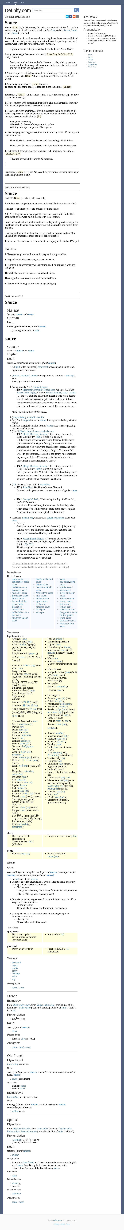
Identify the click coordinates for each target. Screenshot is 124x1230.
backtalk (45, 431)
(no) (63, 686)
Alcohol (37, 387)
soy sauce (64, 581)
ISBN (38, 437)
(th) (60, 752)
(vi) (66, 780)
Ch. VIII (29, 544)
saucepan (40, 609)
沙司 (14, 715)
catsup (15, 965)
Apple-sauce (92, 64)
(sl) (65, 736)
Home (8, 2)
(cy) (62, 797)
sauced (50, 875)
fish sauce (17, 606)
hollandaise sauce (20, 612)
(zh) (28, 705)
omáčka (23, 724)
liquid (17, 367)
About (62, 1224)
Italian (10, 1131)
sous (25, 639)
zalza (58, 661)
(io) (24, 779)
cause (14, 987)
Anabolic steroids (35, 417)
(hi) (26, 765)
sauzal (15, 1183)
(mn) (67, 672)
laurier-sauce (42, 584)
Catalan (62, 1128)
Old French (18, 1005)
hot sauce (16, 615)
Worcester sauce (68, 620)
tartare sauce (66, 601)
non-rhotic (112, 41)
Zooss (67, 647)
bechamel (16, 962)
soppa (23, 853)
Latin (21, 1007)
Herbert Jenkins (53, 392)
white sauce (65, 618)
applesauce (17, 581)
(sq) (29, 641)
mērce (59, 639)
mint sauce (41, 595)
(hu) (31, 771)
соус (23, 796)
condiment (43, 367)
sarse (74, 490)
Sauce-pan (91, 62)
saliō (64, 1007)
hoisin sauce (18, 609)
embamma (17, 826)
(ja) (31, 793)
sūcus (21, 824)
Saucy (90, 57)
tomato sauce (66, 606)
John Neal (28, 487)
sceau (28, 1047)
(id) (30, 782)
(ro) (64, 706)
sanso (58, 644)
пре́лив (51, 652)
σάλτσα (22, 757)
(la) (26, 824)
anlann (21, 788)
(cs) (29, 724)
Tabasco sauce (67, 598)
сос (62, 650)
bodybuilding (19, 417)
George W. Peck (31, 499)
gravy (15, 970)
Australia (25, 375)
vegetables (59, 517)
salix (60, 1131)
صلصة (21, 656)
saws (57, 797)
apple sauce (17, 579)
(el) (29, 757)
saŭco (26, 732)
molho (63, 703)
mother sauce (42, 598)
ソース (25, 793)
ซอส (55, 752)
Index (23, 2)
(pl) (60, 701)
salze (28, 1128)
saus (21, 729)
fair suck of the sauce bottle (19, 602)
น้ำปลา (51, 755)
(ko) (28, 807)
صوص (32, 653)
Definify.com (57, 1220)
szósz (26, 771)
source (50, 425)
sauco (19, 779)
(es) (63, 738)
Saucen (42, 326)
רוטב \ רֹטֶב (26, 760)
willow (15, 1111)
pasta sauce (41, 604)
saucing (11, 875)
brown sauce (18, 598)
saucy (62, 579)
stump (43, 420)
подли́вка (52, 712)
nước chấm (53, 786)
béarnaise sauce (19, 590)
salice (16, 1097)
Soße (37, 330)
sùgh (66, 715)
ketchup (70, 375)
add (17, 879)
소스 (22, 807)
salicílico (16, 1193)
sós (22, 738)
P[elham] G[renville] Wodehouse (39, 389)
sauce (19, 314)
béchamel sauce (19, 593)
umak (58, 724)
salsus (28, 1007)
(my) (32, 690)
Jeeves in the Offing (26, 392)
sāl (13, 1010)
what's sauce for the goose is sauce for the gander (68, 612)
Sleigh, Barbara (30, 434)
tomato (34, 375)
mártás (15, 774)
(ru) (64, 709)
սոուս (26, 665)
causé (21, 1047)
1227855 (72, 393)
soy (13, 979)
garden (50, 517)
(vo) (63, 791)
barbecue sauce (19, 587)
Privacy (56, 1224)
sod (58, 791)
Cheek (22, 431)
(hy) (33, 665)
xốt (61, 780)
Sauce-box (92, 67)
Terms (68, 1224)
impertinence (33, 431)
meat (14, 520)
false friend (28, 1162)
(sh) (64, 724)
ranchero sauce (43, 606)
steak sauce (65, 590)
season (34, 879)
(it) (26, 790)
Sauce (20, 350)
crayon (26, 420)
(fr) (27, 743)
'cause (21, 987)
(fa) (63, 698)
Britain (16, 375)
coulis (15, 968)
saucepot (40, 612)
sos (56, 658)
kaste (24, 735)
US (14, 484)
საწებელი (27, 746)
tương (50, 788)
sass (52, 431)
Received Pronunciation (97, 36)
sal (111, 25)
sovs (22, 727)
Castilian (17, 1139)
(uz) (63, 777)
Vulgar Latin (43, 1005)
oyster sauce (42, 601)
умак (58, 720)
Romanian (26, 1131)
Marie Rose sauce (44, 593)
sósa (24, 776)
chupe (50, 856)
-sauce (30, 314)
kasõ (56, 794)
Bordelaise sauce (20, 595)
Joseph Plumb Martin (33, 538)
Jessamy (43, 434)
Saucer (90, 59)
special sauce (66, 587)
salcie (34, 1131)
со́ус (26, 674)
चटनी (21, 765)
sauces (51, 363)
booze (45, 387)
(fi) (29, 740)
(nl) (25, 729)
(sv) (62, 741)
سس (58, 698)
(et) (29, 735)
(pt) (68, 703)
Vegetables (44, 484)
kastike (24, 740)
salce (14, 1175)
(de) (28, 752)
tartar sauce (65, 604)
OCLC (65, 393)
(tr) (63, 758)
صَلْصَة (23, 644)
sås (58, 741)
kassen (23, 785)
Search (15, 2)
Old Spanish (19, 1128)
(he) (35, 760)
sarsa (59, 744)
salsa (21, 790)
